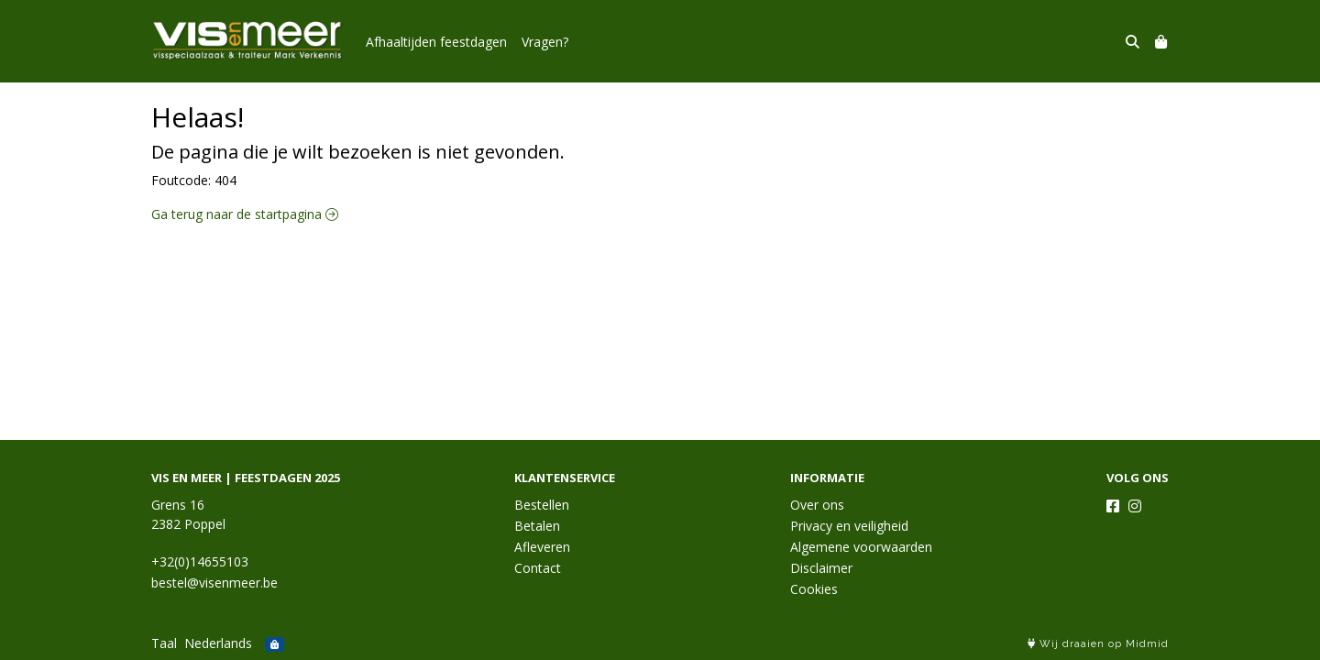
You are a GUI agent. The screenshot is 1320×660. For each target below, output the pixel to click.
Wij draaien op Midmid (1098, 644)
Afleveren (542, 547)
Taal (164, 643)
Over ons (817, 504)
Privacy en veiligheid (849, 525)
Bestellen (541, 504)
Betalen (537, 525)
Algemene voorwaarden (861, 547)
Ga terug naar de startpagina (244, 214)
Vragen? (545, 41)
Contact (537, 568)
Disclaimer (821, 568)
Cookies (814, 589)
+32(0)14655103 (199, 561)
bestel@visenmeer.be (214, 582)
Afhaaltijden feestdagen (436, 41)
